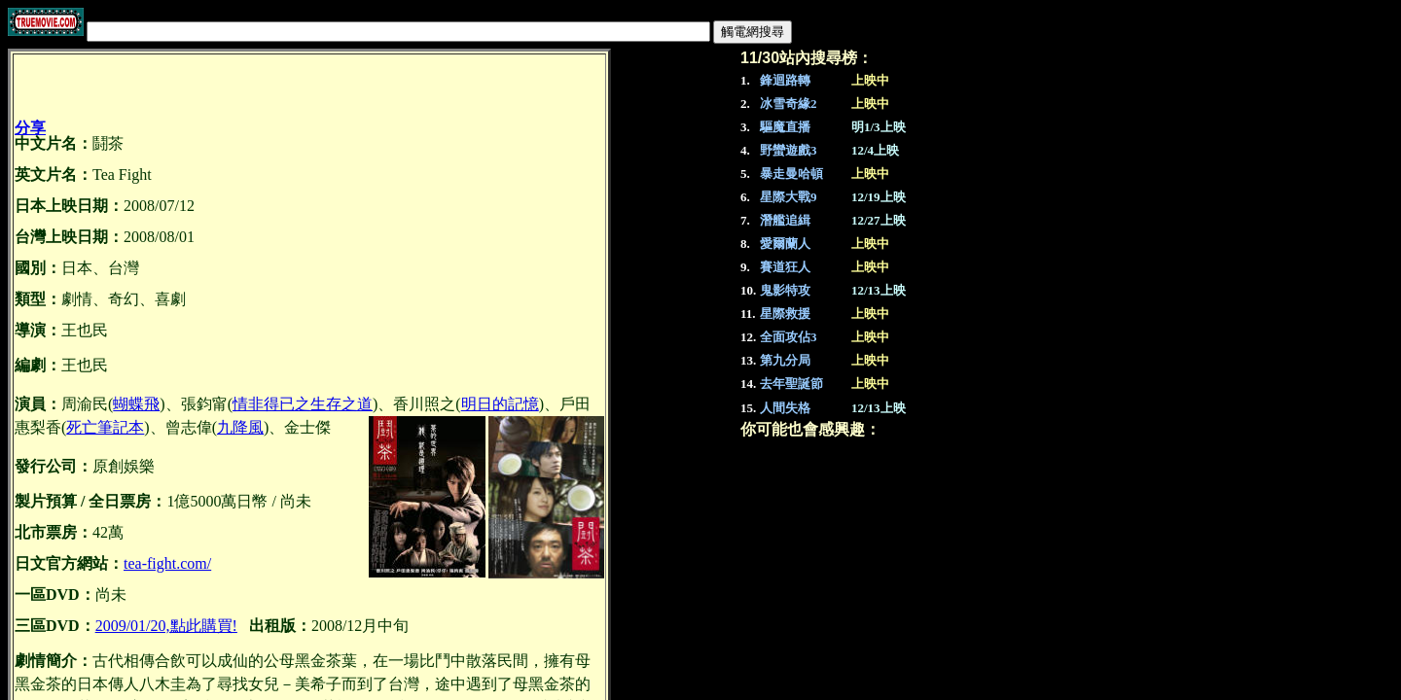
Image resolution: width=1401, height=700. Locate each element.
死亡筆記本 (105, 427)
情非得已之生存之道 (303, 404)
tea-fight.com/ (167, 563)
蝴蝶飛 (136, 404)
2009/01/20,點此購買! (166, 625)
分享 (30, 128)
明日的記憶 (500, 404)
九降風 (240, 427)
